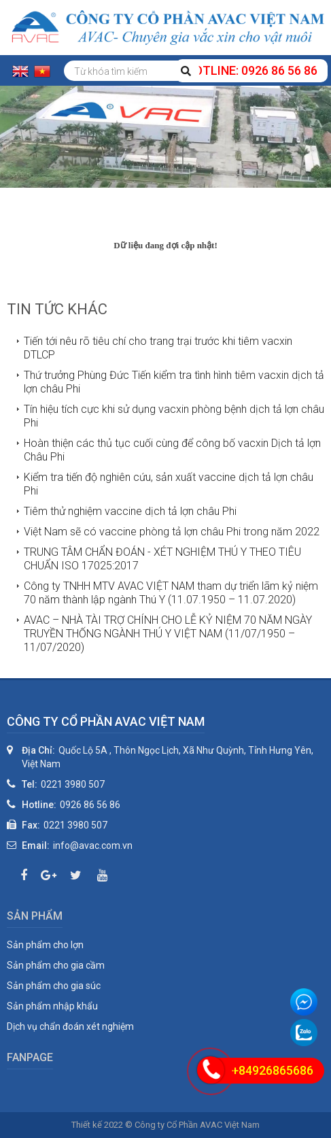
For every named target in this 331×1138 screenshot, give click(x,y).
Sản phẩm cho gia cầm (56, 965)
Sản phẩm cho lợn (45, 944)
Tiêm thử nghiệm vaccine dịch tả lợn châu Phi (130, 511)
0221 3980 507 (73, 784)
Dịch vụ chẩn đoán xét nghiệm (70, 1026)
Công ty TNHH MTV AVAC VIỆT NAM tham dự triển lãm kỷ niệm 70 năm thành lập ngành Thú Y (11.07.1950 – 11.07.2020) (171, 593)
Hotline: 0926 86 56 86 (251, 70)
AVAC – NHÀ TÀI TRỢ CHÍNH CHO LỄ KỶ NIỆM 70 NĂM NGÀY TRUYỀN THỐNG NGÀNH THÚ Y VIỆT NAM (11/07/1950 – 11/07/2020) (168, 634)
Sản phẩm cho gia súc (54, 985)
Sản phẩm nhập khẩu (52, 1006)
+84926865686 (272, 1070)
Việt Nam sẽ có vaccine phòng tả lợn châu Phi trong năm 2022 (171, 531)
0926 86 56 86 (90, 804)
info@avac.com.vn (93, 845)
